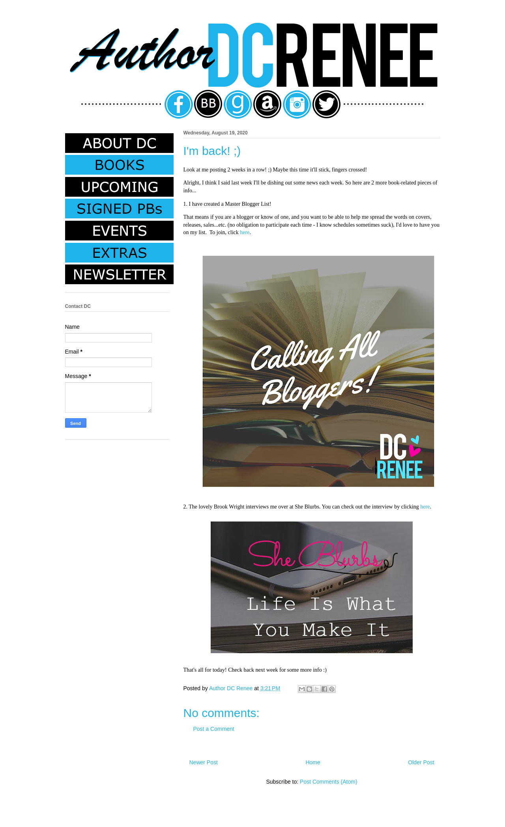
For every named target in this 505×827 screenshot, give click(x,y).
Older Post (421, 762)
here (244, 232)
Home (312, 762)
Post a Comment (213, 729)
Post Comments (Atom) (328, 782)
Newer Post (203, 762)
